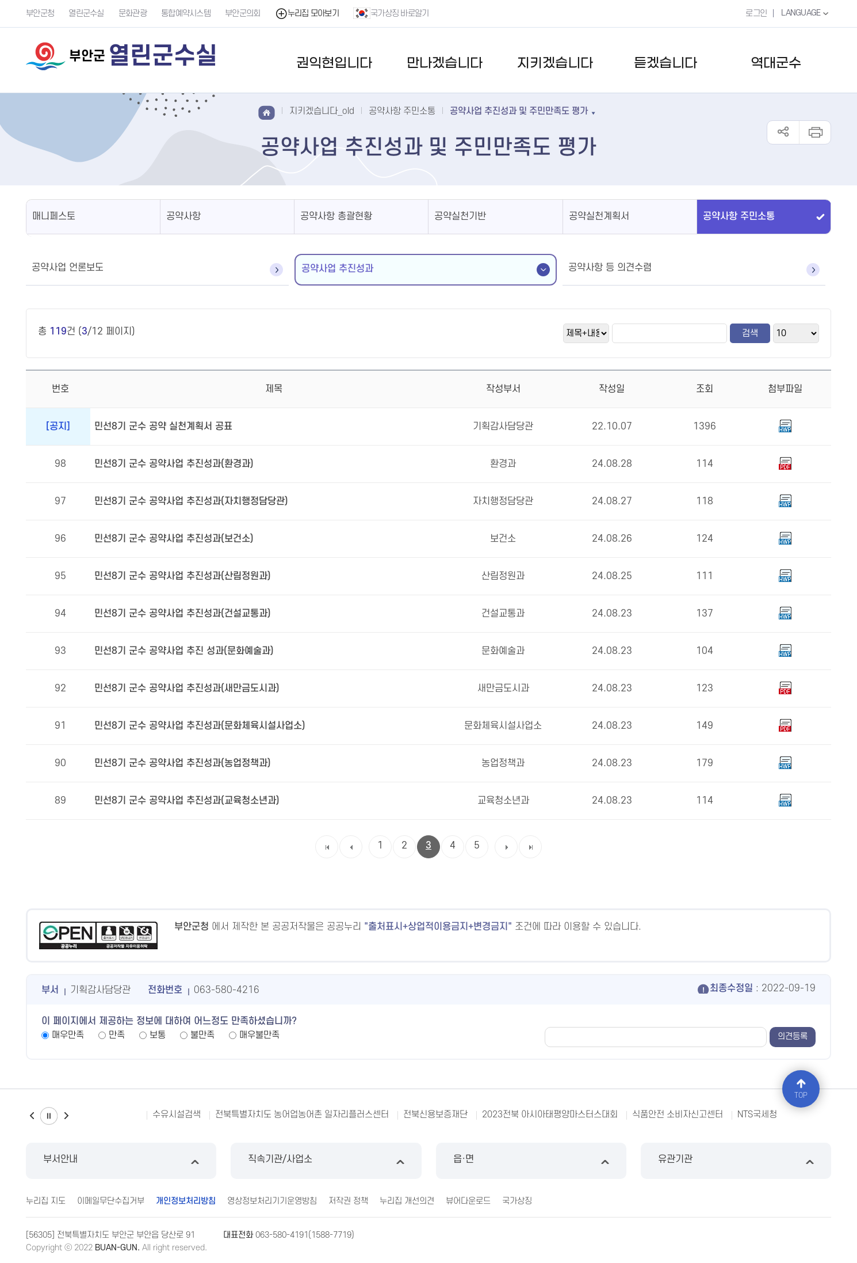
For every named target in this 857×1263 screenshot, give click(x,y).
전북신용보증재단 (435, 1114)
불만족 (202, 1035)
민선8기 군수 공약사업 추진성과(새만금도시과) (187, 688)
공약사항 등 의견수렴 (610, 268)
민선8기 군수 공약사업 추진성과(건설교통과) (182, 613)
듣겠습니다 (665, 63)
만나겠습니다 (445, 63)
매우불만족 (259, 1035)
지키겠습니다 (555, 63)
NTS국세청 (757, 1114)
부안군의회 (243, 13)
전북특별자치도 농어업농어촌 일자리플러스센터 (302, 1114)
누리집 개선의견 (407, 1201)
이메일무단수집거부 (110, 1201)
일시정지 (49, 1115)
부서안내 (121, 1160)
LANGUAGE (806, 13)
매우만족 (68, 1035)
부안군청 (40, 13)
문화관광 (132, 13)
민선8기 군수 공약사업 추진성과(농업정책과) (182, 763)
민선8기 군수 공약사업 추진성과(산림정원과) (182, 576)
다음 (66, 1115)
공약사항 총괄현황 (336, 216)
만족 (117, 1035)
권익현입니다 (334, 63)
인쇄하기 (815, 132)
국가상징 (517, 1201)
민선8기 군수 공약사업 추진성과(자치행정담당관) (191, 501)
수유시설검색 (176, 1114)
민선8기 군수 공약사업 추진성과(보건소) (174, 539)
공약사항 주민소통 (739, 216)
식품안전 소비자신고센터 (677, 1114)
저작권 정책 (348, 1201)
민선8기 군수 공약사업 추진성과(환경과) (174, 464)
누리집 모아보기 (307, 13)
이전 (31, 1115)
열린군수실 (86, 13)
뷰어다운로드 (468, 1201)
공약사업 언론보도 (68, 268)
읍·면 (531, 1160)
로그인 (756, 13)
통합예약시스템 (186, 13)
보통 (158, 1035)
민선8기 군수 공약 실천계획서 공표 (163, 426)
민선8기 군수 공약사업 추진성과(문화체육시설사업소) (199, 726)
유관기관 (736, 1160)
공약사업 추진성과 (337, 269)
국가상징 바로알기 (391, 13)
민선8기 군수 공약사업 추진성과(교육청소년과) (187, 801)
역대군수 (776, 63)
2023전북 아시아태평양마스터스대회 (550, 1114)
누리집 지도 (46, 1201)
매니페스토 (53, 216)
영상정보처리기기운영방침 (272, 1201)
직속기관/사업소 (326, 1160)
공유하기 (783, 132)
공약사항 (183, 216)
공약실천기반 (460, 216)
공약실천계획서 (599, 216)
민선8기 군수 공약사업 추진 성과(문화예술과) (184, 651)
